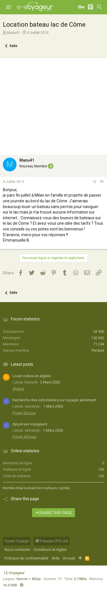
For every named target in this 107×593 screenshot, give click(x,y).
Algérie (18, 389)
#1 (102, 182)
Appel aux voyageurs (30, 424)
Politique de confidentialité (26, 558)
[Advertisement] (53, 105)
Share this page (53, 512)
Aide (55, 558)
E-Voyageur (15, 573)
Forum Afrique (24, 437)
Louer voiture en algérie (32, 376)
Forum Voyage (17, 541)
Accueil (69, 558)
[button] (8, 7)
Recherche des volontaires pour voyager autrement (54, 400)
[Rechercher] (99, 7)
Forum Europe (24, 413)
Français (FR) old (51, 541)
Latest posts (22, 364)
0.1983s (80, 579)
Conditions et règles (49, 549)
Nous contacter (17, 549)
